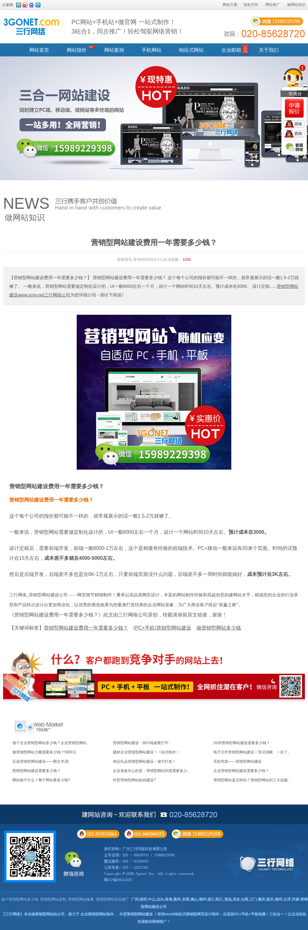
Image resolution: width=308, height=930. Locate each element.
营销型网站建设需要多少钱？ (36, 771)
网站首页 (39, 50)
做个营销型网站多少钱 (19, 899)
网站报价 (77, 50)
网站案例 (114, 50)
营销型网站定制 (53, 899)
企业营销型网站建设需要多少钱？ (241, 771)
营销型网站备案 (81, 899)
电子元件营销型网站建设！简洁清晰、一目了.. (251, 752)
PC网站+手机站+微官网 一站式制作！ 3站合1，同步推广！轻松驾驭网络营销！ (127, 27)
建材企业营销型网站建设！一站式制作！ (146, 752)
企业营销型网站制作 (97, 914)
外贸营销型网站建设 (136, 914)
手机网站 (151, 50)
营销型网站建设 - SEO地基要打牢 (141, 743)
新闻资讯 (124, 259)
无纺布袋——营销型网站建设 (237, 761)
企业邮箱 (231, 50)
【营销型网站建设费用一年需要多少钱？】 (50, 277)
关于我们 (269, 50)
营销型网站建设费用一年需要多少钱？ (56, 486)
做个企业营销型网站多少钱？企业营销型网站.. (50, 743)
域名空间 (250, 4)
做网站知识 (296, 4)
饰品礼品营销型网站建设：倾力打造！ (144, 761)
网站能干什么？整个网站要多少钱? (41, 780)
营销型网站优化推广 (112, 899)
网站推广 (272, 4)
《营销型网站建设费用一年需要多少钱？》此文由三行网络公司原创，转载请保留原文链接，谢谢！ (118, 614)
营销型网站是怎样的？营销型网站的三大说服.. (251, 780)
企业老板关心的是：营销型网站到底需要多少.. (151, 771)
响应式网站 (191, 50)
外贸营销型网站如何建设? (134, 780)
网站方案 (230, 4)
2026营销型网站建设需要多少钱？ (241, 743)
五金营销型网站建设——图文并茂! (40, 761)
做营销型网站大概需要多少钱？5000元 (44, 752)
